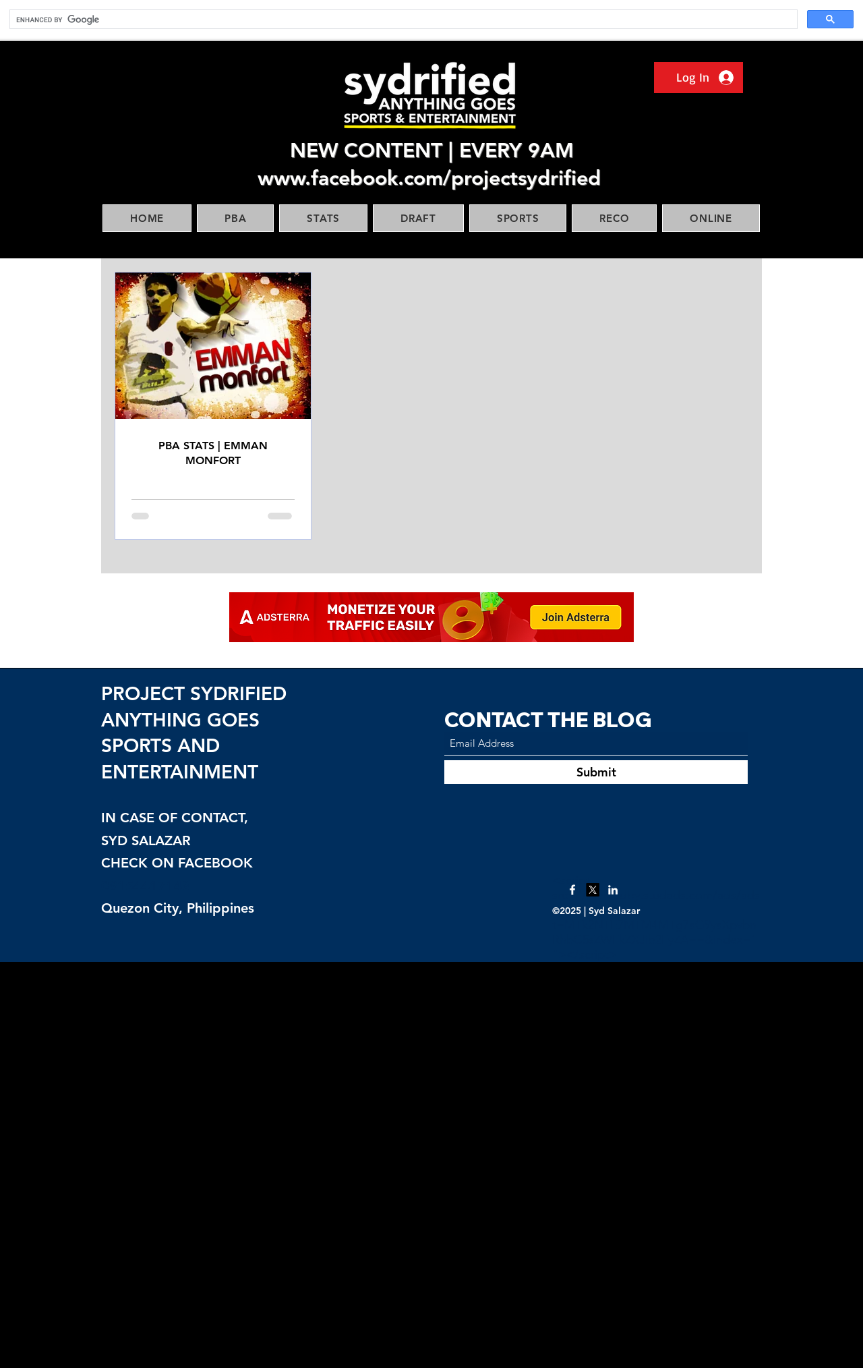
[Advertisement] (404, 1164)
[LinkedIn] (613, 889)
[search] (402, 19)
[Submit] (596, 772)
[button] (235, 218)
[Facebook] (572, 889)
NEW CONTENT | (374, 150)
